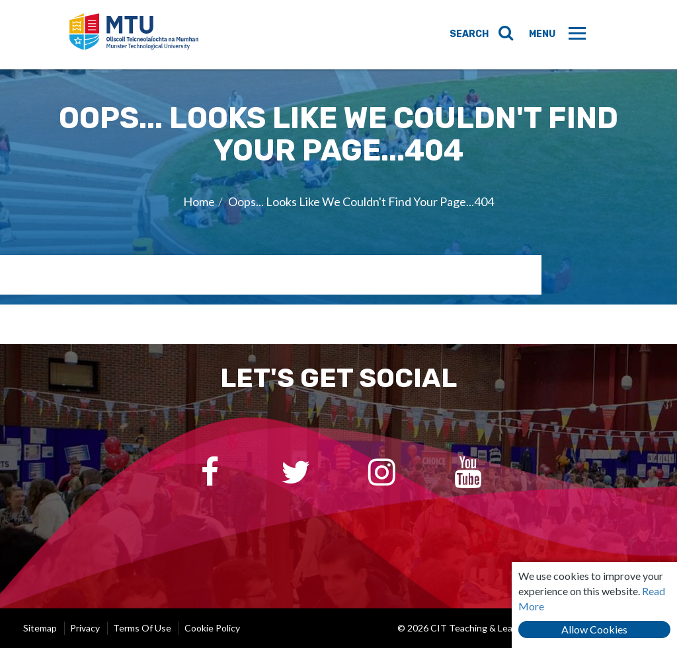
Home (199, 201)
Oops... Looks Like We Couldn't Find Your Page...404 (361, 201)
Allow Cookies (594, 629)
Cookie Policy (212, 627)
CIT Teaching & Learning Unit (136, 34)
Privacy (85, 627)
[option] (338, 187)
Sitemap (40, 627)
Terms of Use (142, 627)
